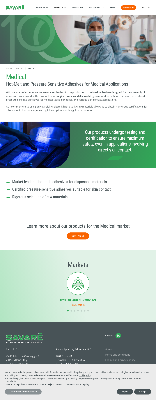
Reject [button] (125, 391)
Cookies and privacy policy (120, 360)
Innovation (77, 7)
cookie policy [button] (85, 375)
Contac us (78, 235)
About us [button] (42, 7)
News (112, 7)
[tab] (68, 311)
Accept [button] (142, 391)
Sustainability (96, 7)
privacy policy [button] (83, 372)
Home (108, 349)
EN (143, 7)
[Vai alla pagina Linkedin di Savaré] (118, 335)
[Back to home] (15, 8)
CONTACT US (128, 7)
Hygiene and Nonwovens (78, 300)
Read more (78, 304)
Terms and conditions (117, 354)
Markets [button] (60, 7)
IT (149, 7)
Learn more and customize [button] (23, 391)
